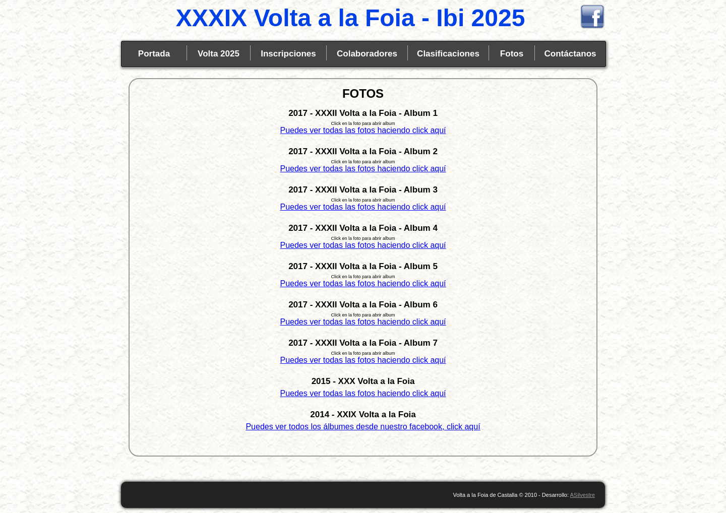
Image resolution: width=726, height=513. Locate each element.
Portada (154, 53)
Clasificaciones (448, 53)
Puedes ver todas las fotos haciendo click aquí (363, 130)
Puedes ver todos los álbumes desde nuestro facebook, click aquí (363, 426)
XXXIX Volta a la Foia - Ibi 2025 (350, 18)
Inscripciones (288, 53)
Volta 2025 (218, 53)
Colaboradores (367, 53)
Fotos (511, 53)
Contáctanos (570, 53)
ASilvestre (582, 495)
